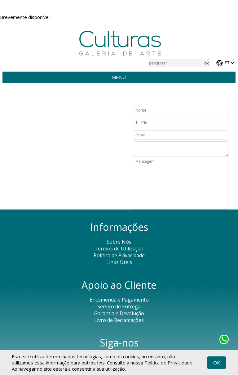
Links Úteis (119, 262)
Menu (119, 77)
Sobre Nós (119, 241)
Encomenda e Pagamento (119, 299)
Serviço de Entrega (119, 306)
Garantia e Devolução (119, 313)
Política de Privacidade (168, 363)
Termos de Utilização (119, 248)
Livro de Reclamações (119, 320)
